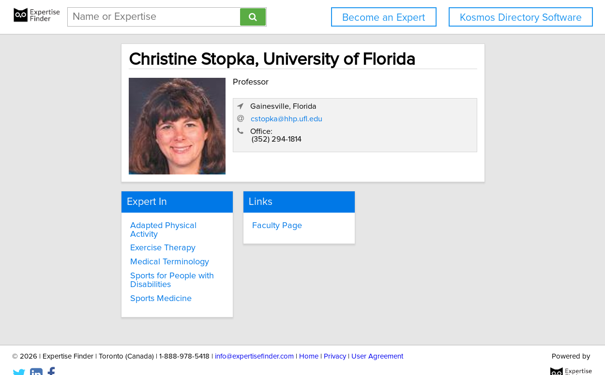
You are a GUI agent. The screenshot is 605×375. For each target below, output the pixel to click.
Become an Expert (383, 18)
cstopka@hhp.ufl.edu (409, 136)
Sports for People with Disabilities (142, 265)
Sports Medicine (131, 283)
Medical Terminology (139, 247)
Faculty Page (261, 219)
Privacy (335, 340)
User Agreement (377, 340)
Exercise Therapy (133, 233)
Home (308, 340)
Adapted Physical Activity (148, 219)
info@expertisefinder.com (254, 340)
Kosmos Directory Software (521, 18)
